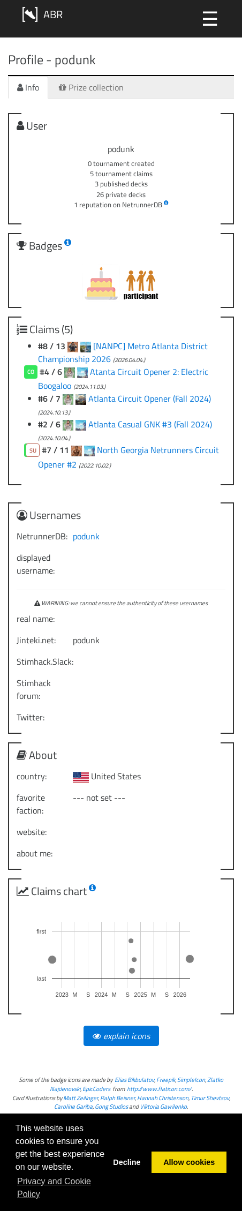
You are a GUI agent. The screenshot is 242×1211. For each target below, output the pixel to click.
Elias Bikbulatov (134, 1079)
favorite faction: (31, 804)
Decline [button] (126, 1162)
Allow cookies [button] (189, 1162)
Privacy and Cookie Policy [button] (54, 1188)
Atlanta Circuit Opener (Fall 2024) (149, 398)
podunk (86, 536)
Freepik (165, 1079)
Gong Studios (111, 1106)
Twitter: (30, 717)
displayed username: (36, 564)
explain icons (121, 1035)
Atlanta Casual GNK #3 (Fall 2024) (150, 424)
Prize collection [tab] (91, 87)
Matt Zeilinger (80, 1097)
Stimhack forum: (34, 689)
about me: (34, 853)
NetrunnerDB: (41, 536)
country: (32, 776)
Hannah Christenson (162, 1097)
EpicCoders (96, 1088)
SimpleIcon (191, 1079)
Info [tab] (28, 87)
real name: (36, 618)
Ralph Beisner (117, 1097)
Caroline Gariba (73, 1106)
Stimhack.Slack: (41, 661)
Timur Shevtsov (210, 1097)
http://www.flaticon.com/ (159, 1088)
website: (32, 831)
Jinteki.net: (36, 640)
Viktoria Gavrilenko (163, 1106)
